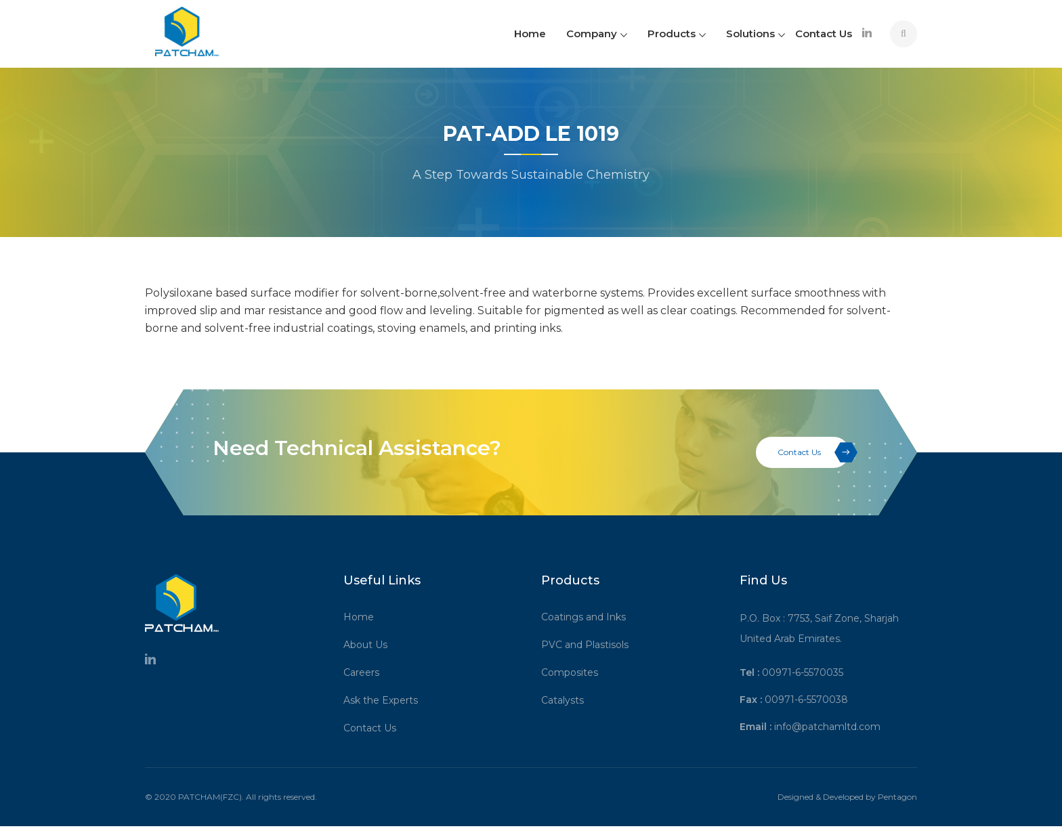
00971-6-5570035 (802, 672)
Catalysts (567, 700)
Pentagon (897, 797)
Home (530, 33)
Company (596, 33)
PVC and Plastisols (589, 645)
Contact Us (823, 33)
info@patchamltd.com (827, 727)
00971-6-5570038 (806, 699)
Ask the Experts (385, 700)
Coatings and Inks (588, 617)
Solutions (755, 33)
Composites (574, 672)
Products (676, 33)
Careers (366, 672)
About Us (370, 645)
